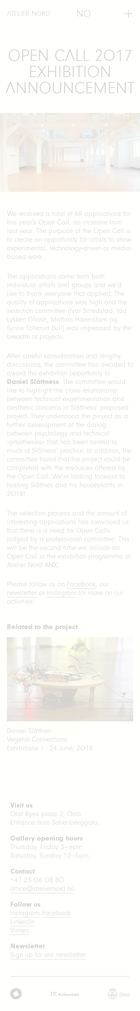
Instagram (61, 593)
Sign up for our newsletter (48, 955)
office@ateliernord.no (42, 889)
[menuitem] (83, 14)
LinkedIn (22, 922)
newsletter (22, 593)
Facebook (81, 584)
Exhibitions (22, 748)
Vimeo (19, 930)
